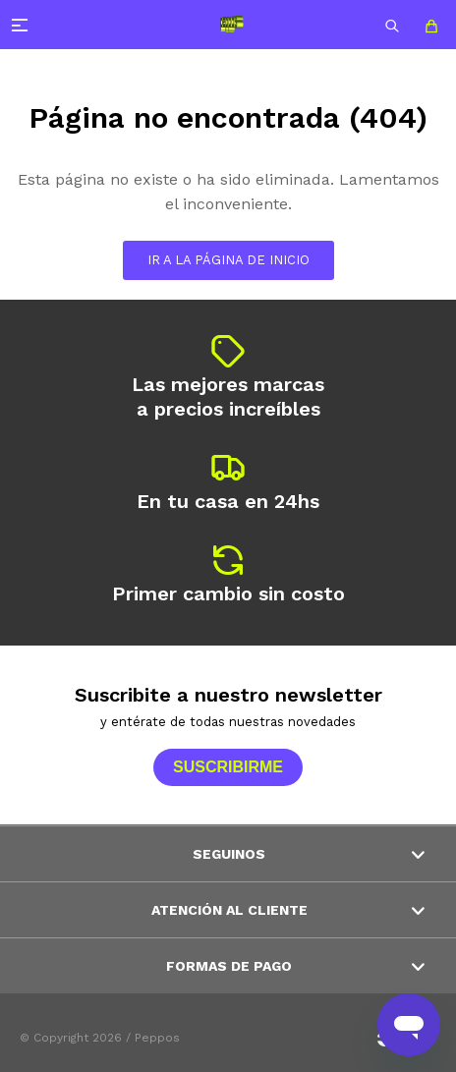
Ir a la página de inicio (228, 260)
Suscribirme (228, 767)
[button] (392, 24)
